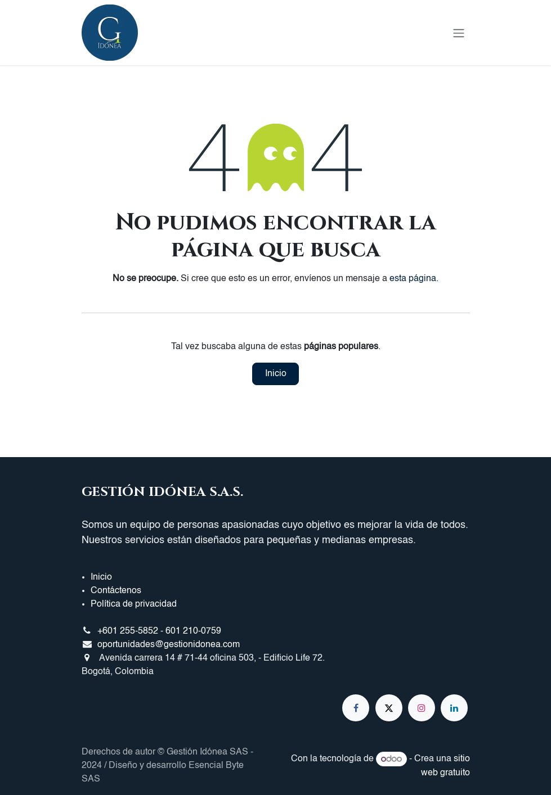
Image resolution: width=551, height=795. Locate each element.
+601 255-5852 (127, 631)
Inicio (275, 373)
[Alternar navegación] (458, 32)
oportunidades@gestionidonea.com (168, 644)
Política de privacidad (134, 604)
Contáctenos (116, 590)
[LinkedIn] (454, 707)
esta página (412, 278)
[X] (388, 707)
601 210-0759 (193, 631)
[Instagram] (421, 707)
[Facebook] (355, 707)
